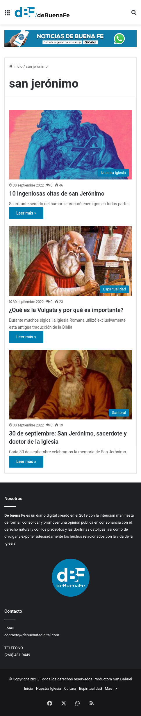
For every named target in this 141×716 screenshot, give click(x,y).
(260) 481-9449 (17, 655)
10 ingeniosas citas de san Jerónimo (56, 193)
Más (108, 688)
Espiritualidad (90, 688)
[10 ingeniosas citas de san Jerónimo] (70, 145)
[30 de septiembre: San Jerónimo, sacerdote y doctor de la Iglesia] (70, 385)
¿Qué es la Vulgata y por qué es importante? (66, 309)
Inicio (15, 66)
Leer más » (26, 213)
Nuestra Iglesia (48, 688)
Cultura (70, 688)
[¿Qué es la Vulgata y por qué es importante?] (70, 261)
